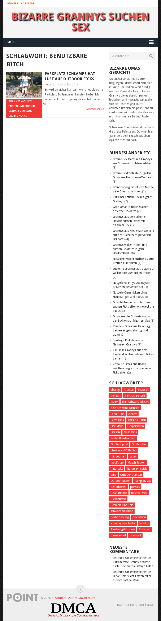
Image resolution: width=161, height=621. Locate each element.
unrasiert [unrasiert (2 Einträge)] (135, 535)
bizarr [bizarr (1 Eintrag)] (114, 401)
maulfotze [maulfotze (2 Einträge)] (117, 462)
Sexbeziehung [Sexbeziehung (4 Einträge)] (120, 517)
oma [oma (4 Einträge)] (113, 474)
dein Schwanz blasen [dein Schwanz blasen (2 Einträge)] (135, 401)
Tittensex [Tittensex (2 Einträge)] (145, 529)
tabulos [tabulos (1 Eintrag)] (144, 523)
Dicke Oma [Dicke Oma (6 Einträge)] (117, 414)
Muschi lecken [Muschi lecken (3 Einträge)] (136, 462)
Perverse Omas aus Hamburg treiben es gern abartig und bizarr (131, 330)
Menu (11, 42)
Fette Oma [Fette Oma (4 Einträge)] (117, 420)
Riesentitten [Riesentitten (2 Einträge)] (118, 499)
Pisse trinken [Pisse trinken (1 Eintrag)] (119, 493)
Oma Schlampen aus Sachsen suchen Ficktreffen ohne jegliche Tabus (133, 306)
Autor (48, 84)
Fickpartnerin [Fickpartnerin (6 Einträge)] (135, 426)
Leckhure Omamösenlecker (130, 571)
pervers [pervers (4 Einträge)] (135, 486)
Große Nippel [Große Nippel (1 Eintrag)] (119, 444)
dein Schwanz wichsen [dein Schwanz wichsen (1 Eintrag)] (125, 408)
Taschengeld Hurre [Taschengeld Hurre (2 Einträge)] (123, 529)
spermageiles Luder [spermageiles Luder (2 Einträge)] (123, 523)
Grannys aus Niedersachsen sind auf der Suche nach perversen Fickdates (133, 235)
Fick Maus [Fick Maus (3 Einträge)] (117, 426)
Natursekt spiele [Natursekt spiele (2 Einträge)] (137, 468)
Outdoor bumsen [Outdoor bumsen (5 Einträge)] (131, 474)
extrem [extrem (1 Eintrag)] (132, 414)
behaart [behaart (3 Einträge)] (116, 395)
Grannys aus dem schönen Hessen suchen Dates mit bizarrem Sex (130, 221)
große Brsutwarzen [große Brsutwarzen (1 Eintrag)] (123, 438)
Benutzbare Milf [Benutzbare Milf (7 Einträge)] (135, 395)
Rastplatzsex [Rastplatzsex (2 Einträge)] (139, 493)
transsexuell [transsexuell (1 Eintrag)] (118, 535)
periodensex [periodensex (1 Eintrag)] (118, 486)
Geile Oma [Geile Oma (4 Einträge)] (130, 432)
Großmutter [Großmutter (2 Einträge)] (139, 444)
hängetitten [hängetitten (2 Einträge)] (118, 456)
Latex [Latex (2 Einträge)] (133, 456)
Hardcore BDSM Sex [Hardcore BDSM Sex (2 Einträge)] (124, 450)
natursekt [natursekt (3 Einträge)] (117, 468)
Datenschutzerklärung (135, 605)
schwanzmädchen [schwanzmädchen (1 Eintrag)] (122, 511)
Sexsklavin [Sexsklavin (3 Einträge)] (139, 517)
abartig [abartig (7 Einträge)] (115, 389)
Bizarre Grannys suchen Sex (80, 21)
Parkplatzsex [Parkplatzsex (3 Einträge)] (142, 480)
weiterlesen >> (96, 109)
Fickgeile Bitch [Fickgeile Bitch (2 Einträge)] (137, 420)
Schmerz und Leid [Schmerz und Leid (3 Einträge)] (122, 505)
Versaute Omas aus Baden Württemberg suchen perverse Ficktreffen (132, 368)
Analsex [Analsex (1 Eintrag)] (129, 389)
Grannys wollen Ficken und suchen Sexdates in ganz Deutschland (130, 249)
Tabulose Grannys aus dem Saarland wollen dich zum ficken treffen (133, 354)
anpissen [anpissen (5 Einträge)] (143, 389)
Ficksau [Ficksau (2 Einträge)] (115, 432)
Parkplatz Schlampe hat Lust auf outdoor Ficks (70, 76)
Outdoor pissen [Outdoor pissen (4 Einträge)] (120, 480)
